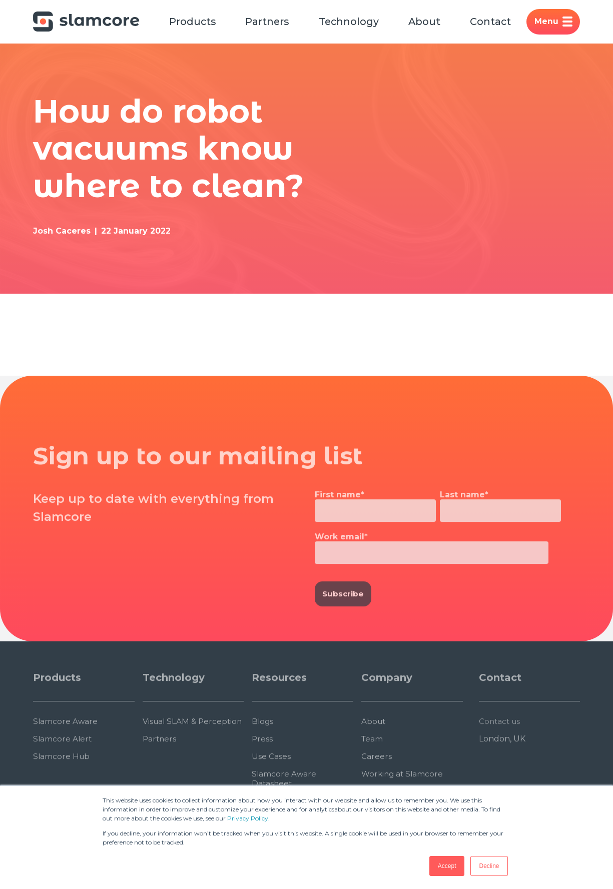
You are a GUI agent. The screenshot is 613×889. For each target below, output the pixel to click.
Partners (269, 22)
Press (262, 765)
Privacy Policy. (248, 818)
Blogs (263, 748)
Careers (376, 783)
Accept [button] (447, 865)
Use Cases (271, 783)
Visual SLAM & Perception (170, 752)
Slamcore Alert (63, 765)
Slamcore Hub (62, 783)
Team (372, 765)
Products (193, 22)
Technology (352, 22)
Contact (496, 22)
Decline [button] (489, 865)
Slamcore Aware (66, 748)
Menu (560, 22)
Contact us (500, 748)
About (429, 22)
